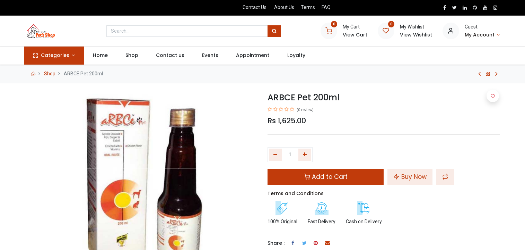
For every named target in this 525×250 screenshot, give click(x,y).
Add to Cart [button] (326, 177)
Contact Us (254, 7)
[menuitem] (101, 56)
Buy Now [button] (410, 177)
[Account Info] (482, 35)
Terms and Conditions (296, 193)
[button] (445, 176)
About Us (284, 7)
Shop (49, 73)
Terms (308, 7)
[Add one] (304, 155)
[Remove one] (275, 155)
